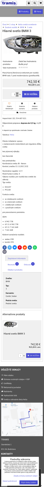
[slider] (23, 67)
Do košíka (30, 94)
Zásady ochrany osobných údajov (26, 476)
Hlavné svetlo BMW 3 (14, 333)
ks (22, 356)
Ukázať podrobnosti (9, 481)
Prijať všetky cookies (28, 482)
